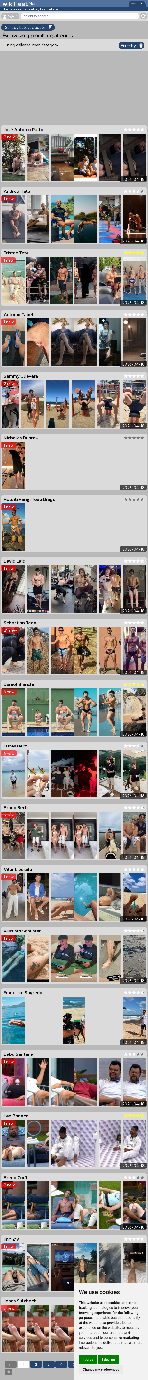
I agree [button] (88, 1359)
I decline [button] (108, 1359)
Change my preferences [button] (101, 1369)
